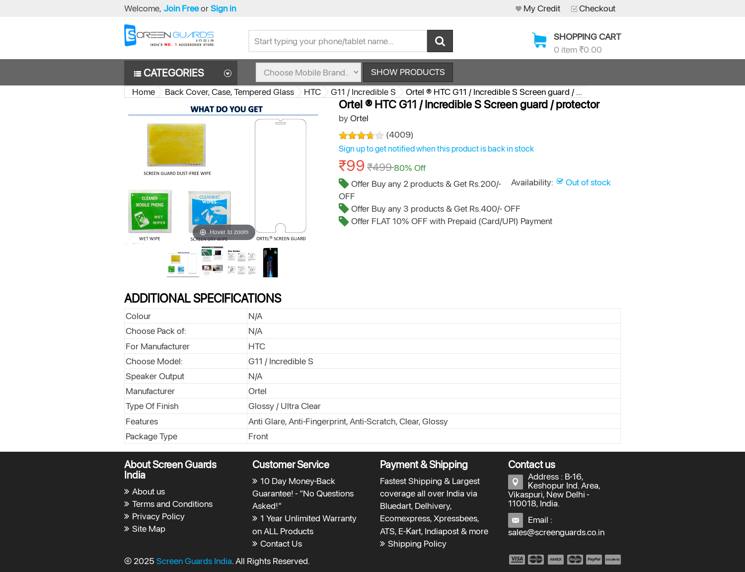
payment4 (576, 560)
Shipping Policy (417, 543)
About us (148, 491)
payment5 (594, 560)
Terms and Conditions (172, 503)
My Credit (541, 8)
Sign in (223, 8)
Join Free (181, 8)
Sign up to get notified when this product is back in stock (436, 149)
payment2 (536, 560)
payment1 (516, 560)
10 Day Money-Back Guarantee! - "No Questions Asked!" (303, 493)
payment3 (556, 560)
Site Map (148, 528)
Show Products (408, 72)
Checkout (597, 8)
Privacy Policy (158, 516)
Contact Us (281, 543)
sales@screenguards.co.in (556, 532)
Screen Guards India (194, 561)
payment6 (612, 560)
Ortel (359, 118)
